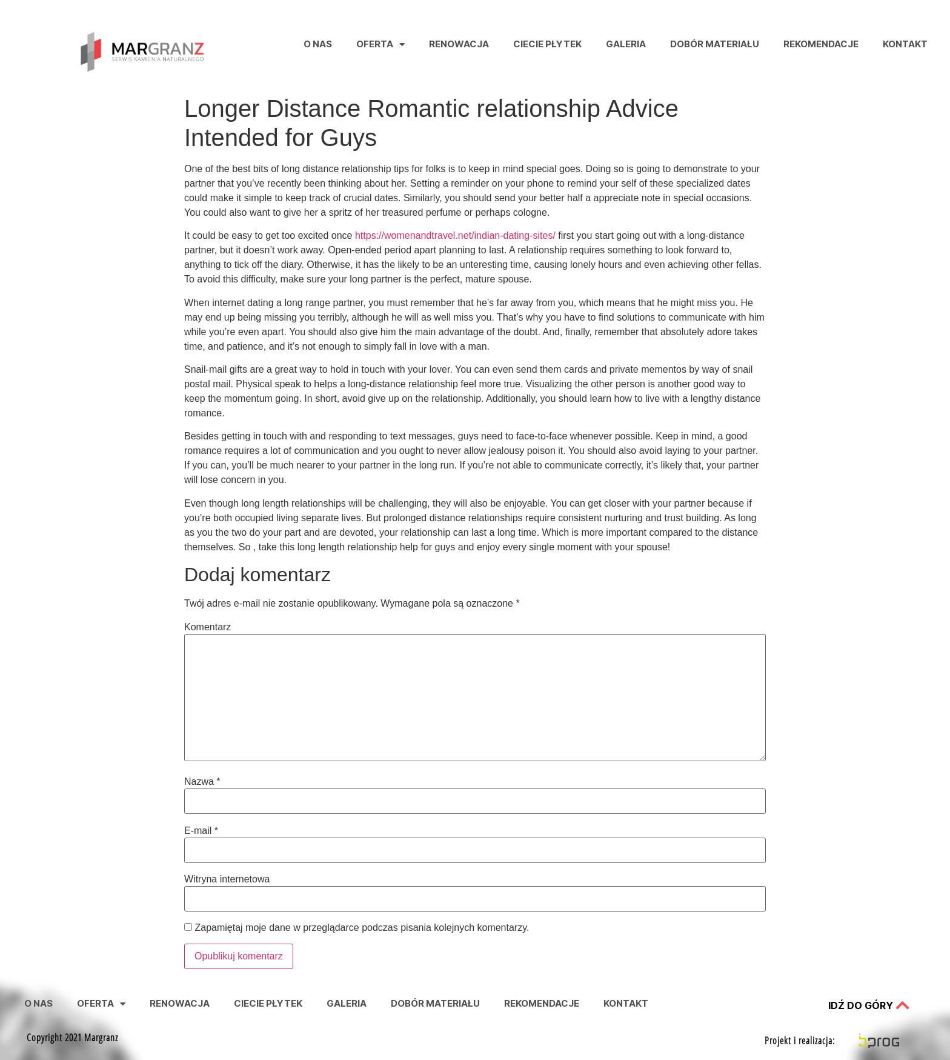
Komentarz (207, 627)
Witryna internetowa (227, 879)
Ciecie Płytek (547, 44)
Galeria (626, 44)
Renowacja (459, 44)
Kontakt (905, 44)
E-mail (201, 831)
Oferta (380, 44)
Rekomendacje (821, 44)
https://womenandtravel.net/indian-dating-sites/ (455, 235)
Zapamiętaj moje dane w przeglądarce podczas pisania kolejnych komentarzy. (361, 928)
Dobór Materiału (714, 44)
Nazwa (202, 782)
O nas (318, 44)
